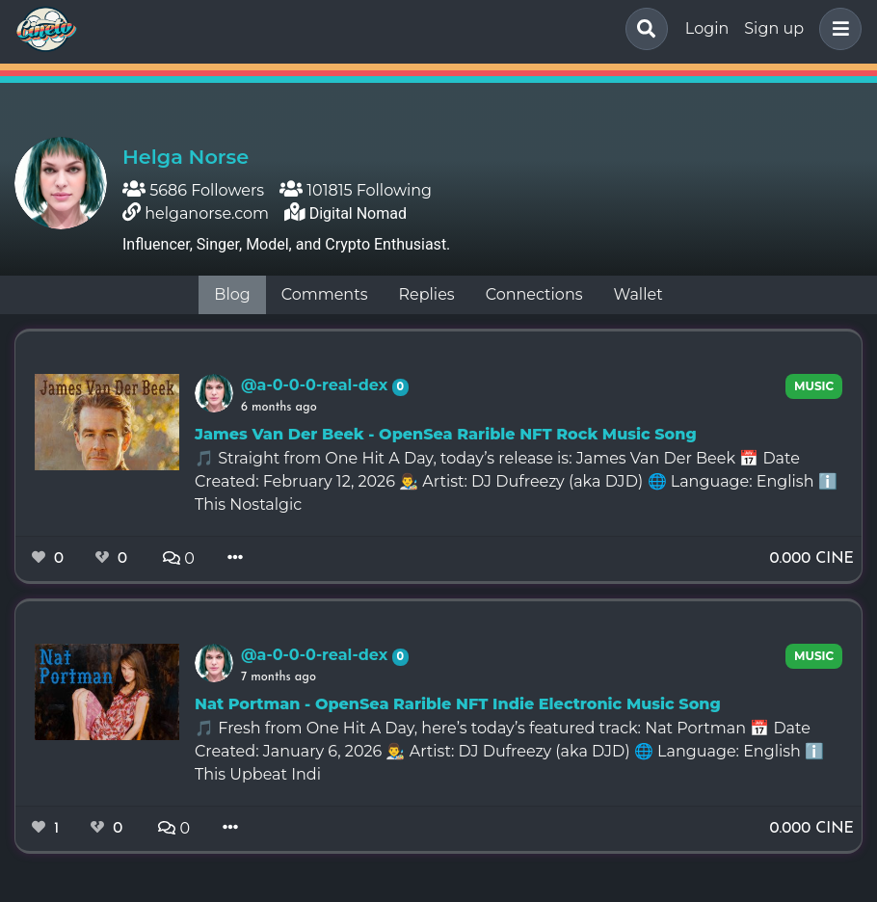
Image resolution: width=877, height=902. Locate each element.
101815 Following (355, 190)
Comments (324, 294)
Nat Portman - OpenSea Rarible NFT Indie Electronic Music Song (458, 704)
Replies (426, 294)
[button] (836, 29)
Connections (534, 294)
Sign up (774, 28)
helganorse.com (207, 213)
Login (707, 28)
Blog (232, 294)
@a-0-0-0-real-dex (316, 385)
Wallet (638, 294)
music (814, 386)
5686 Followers (193, 190)
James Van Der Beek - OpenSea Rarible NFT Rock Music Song (446, 434)
